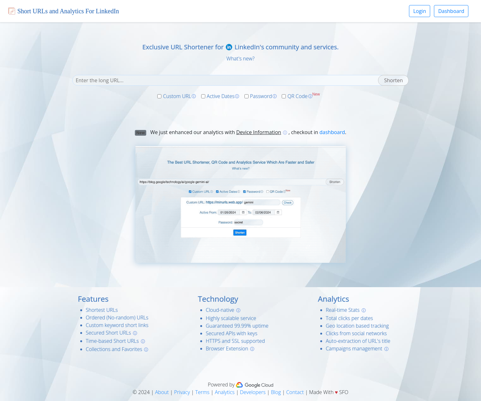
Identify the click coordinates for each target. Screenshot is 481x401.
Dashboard (451, 11)
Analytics (225, 392)
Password (261, 96)
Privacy (182, 392)
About (162, 392)
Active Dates (221, 96)
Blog (276, 392)
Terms (202, 392)
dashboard (332, 132)
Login (419, 11)
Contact (295, 392)
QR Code (297, 96)
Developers (253, 392)
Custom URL (177, 96)
